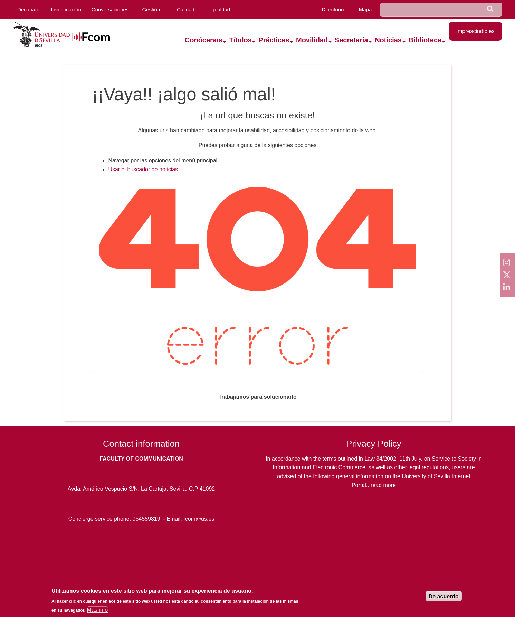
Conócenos (203, 40)
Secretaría (351, 40)
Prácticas (273, 40)
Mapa (365, 9)
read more (383, 485)
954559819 (146, 519)
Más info (97, 610)
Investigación (66, 9)
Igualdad (220, 9)
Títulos (240, 40)
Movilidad (312, 40)
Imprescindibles (475, 31)
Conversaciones (110, 9)
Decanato (28, 9)
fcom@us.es (198, 519)
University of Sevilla (426, 476)
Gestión (151, 9)
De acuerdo (444, 596)
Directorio (333, 9)
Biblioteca (425, 40)
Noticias (388, 40)
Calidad (185, 9)
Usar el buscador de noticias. (143, 169)
